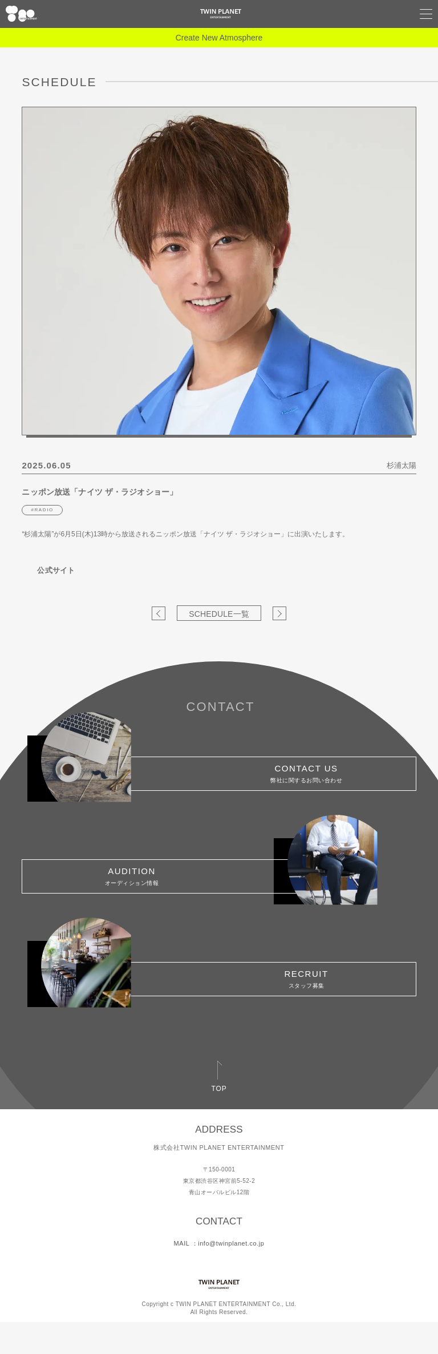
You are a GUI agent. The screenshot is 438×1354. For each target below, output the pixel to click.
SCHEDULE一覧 (219, 614)
